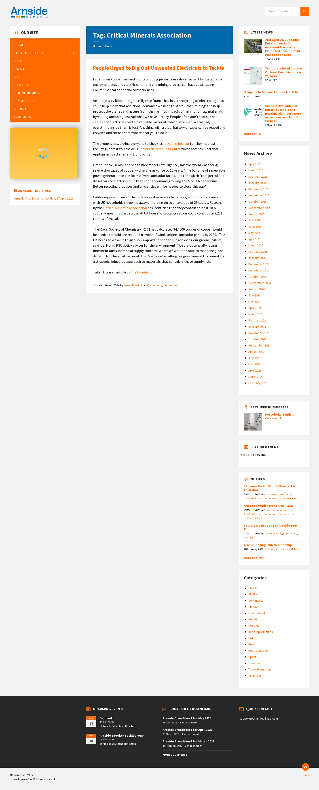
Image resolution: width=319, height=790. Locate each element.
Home (97, 46)
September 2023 (259, 345)
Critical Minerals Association (125, 208)
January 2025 (257, 258)
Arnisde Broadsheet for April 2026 (268, 506)
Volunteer (254, 676)
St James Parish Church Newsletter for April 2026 (272, 488)
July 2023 (254, 358)
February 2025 (257, 252)
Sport (252, 657)
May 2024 (254, 302)
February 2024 (257, 320)
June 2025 (255, 227)
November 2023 (258, 333)
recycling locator (176, 143)
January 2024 (257, 327)
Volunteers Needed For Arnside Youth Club (271, 527)
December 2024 (258, 264)
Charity (270, 549)
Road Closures (258, 651)
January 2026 (257, 183)
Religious (292, 498)
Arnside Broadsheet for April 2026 (187, 730)
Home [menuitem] (305, 775)
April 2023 (254, 370)
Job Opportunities (260, 632)
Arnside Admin (134, 285)
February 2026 (257, 176)
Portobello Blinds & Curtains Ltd (279, 416)
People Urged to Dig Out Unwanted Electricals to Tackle (158, 67)
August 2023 (256, 352)
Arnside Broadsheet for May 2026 (187, 718)
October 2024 (257, 277)
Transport (254, 663)
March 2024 (255, 314)
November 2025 (258, 195)
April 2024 (254, 308)
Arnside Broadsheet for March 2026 (188, 741)
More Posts (252, 134)
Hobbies (248, 518)
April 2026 (254, 164)
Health (252, 619)
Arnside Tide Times (34, 190)
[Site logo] (29, 17)
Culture (283, 514)
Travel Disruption (259, 669)
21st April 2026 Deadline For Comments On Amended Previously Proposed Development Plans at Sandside (282, 47)
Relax (252, 644)
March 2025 (255, 245)
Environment (172, 285)
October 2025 (257, 202)
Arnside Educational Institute (119, 726)
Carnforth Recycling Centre (160, 149)
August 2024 (256, 289)
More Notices (253, 558)
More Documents (175, 754)
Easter (282, 498)
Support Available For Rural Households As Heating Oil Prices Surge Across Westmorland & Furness (283, 113)
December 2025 (258, 189)
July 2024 (254, 295)
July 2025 (254, 220)
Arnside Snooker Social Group (122, 735)
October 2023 (257, 339)
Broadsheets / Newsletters (278, 494)
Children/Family (253, 498)
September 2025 (259, 208)
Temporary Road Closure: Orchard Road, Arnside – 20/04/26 (284, 72)
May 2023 (254, 364)
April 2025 (254, 239)
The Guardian (140, 272)
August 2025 (256, 214)
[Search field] (287, 11)
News (109, 46)
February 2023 (257, 383)
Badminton (108, 718)
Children (253, 594)
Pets (251, 638)
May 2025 (254, 233)
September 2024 (259, 283)
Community (154, 285)
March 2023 (255, 377)
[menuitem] (44, 45)
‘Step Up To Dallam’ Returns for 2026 (271, 92)
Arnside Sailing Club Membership (268, 545)
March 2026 (255, 170)
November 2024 (258, 270)
